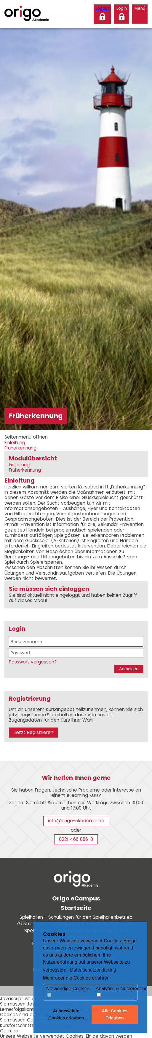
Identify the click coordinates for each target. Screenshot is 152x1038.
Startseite (76, 908)
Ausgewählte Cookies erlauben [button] (66, 1014)
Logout (102, 8)
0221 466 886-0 (76, 839)
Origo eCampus (76, 898)
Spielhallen (76, 917)
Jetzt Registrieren (33, 732)
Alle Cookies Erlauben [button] (114, 1014)
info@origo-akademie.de (76, 821)
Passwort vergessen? (33, 662)
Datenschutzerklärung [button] (93, 969)
